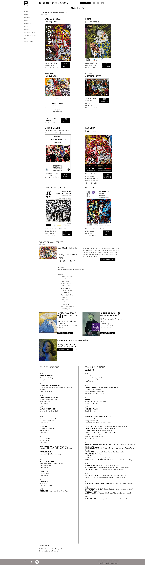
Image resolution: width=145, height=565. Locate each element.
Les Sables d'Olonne (67, 325)
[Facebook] (94, 3)
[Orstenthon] (85, 3)
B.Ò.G (26, 39)
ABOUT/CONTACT (29, 42)
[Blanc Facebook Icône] (25, 562)
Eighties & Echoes (66, 313)
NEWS (26, 15)
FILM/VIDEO (28, 24)
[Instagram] (98, 3)
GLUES (26, 27)
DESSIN (26, 21)
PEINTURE (27, 18)
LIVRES (26, 30)
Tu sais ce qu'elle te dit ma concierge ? (110, 314)
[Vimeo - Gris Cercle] (102, 3)
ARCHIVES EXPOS (29, 33)
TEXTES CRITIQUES (30, 36)
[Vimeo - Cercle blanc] (37, 562)
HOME (26, 12)
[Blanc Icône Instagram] (31, 562)
